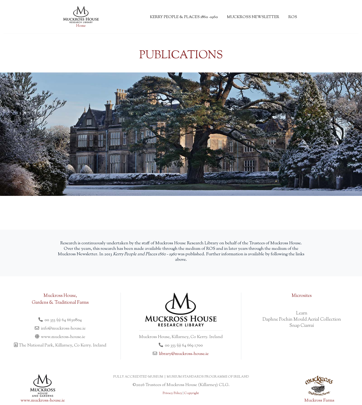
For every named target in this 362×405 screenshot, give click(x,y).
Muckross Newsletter (253, 17)
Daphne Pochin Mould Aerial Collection (302, 319)
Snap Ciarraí (301, 325)
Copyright (191, 393)
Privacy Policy (172, 393)
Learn (301, 313)
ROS (292, 17)
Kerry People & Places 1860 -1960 (184, 17)
